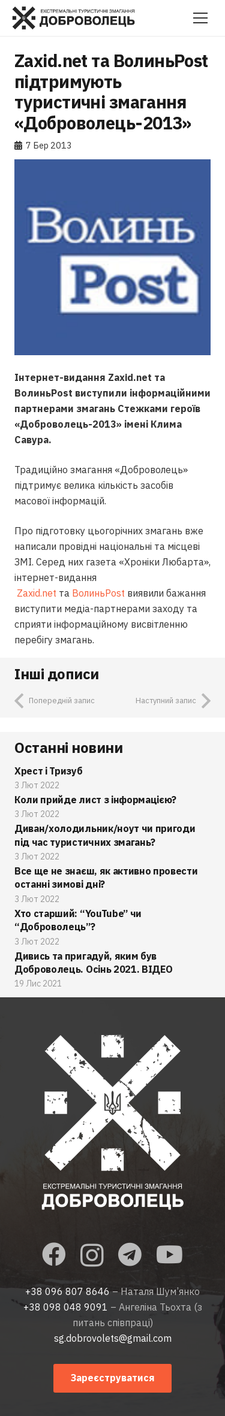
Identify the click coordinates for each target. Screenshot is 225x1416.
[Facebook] (54, 1254)
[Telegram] (130, 1254)
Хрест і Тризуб (48, 771)
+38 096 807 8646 (67, 1291)
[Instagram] (92, 1255)
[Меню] (200, 18)
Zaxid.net (36, 593)
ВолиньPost (98, 593)
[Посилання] (73, 18)
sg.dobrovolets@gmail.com (113, 1338)
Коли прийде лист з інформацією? (95, 800)
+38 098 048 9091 (65, 1307)
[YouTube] (169, 1254)
